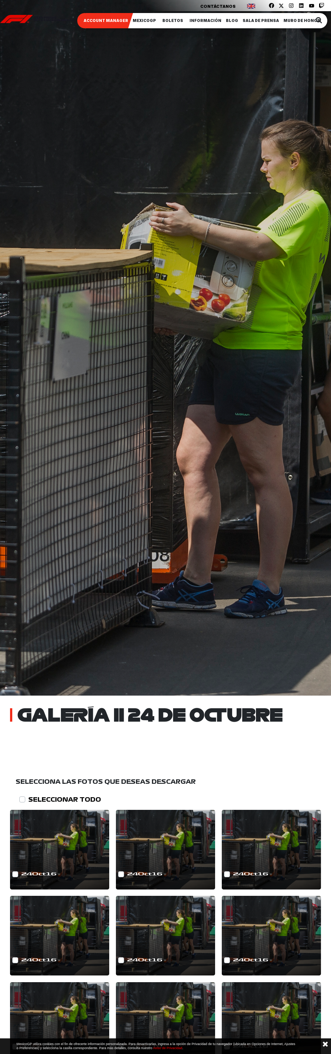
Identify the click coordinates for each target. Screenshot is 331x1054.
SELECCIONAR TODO (64, 799)
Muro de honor (301, 20)
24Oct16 (38, 874)
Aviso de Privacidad (167, 1048)
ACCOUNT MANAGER (106, 20)
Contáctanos (218, 6)
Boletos (172, 20)
